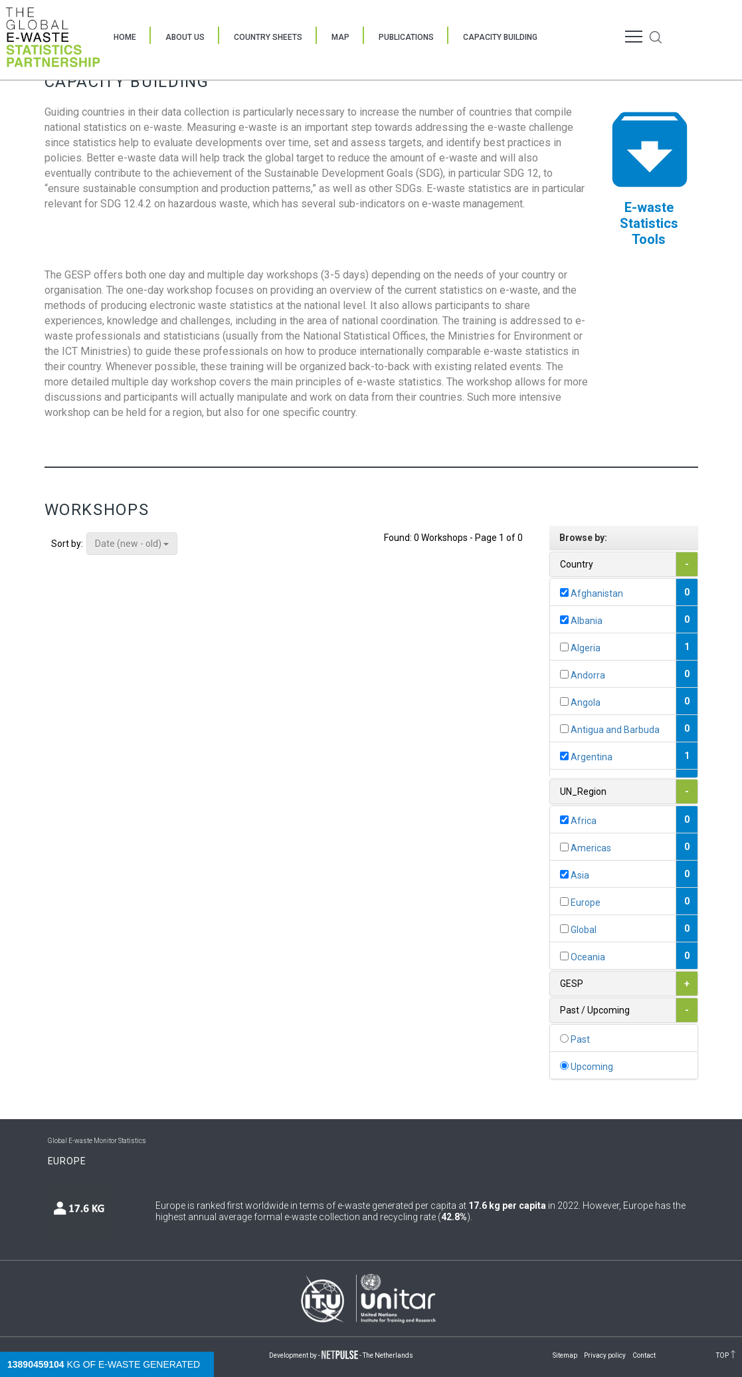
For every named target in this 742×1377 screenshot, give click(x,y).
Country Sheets (268, 37)
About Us (185, 37)
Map (340, 37)
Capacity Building (500, 37)
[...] (564, 592)
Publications (406, 37)
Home (125, 37)
